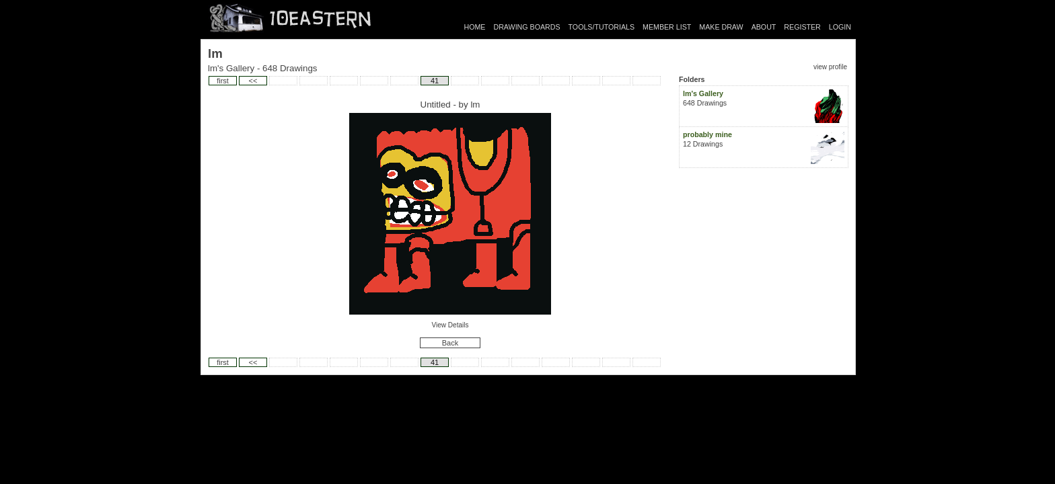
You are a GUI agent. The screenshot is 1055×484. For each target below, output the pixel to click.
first (223, 81)
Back (450, 343)
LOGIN (840, 27)
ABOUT (764, 27)
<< (253, 81)
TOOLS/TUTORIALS (602, 27)
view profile (830, 67)
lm (475, 104)
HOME (475, 27)
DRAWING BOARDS (526, 27)
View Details (450, 325)
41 (435, 81)
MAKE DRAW (721, 27)
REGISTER (802, 27)
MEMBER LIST (667, 27)
